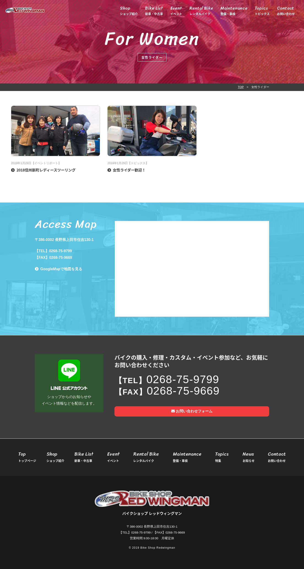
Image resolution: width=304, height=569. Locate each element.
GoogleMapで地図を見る (61, 269)
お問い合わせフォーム (191, 411)
